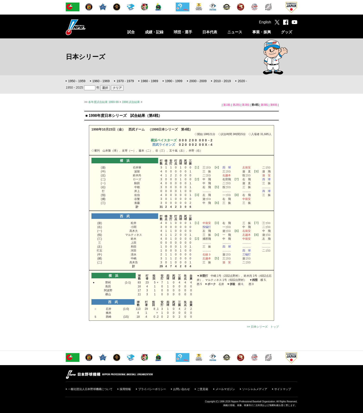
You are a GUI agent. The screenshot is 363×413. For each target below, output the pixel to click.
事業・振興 (261, 32)
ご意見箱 (202, 389)
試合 (131, 32)
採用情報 (125, 389)
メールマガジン (225, 389)
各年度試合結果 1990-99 (103, 102)
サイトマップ (282, 389)
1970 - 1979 (125, 81)
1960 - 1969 (101, 81)
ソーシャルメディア (254, 389)
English (265, 22)
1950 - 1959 (76, 81)
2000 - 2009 (198, 81)
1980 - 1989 (149, 81)
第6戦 (273, 104)
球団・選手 (183, 32)
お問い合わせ (181, 389)
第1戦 (226, 104)
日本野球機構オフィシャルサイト (87, 27)
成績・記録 (154, 32)
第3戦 (245, 104)
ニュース (234, 32)
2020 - (242, 81)
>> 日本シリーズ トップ (263, 326)
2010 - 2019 (222, 81)
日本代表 (209, 32)
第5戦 (264, 104)
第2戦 (236, 104)
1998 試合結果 (131, 102)
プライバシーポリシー (152, 389)
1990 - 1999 (173, 81)
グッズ (286, 32)
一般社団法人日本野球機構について (90, 389)
